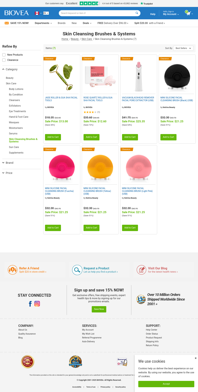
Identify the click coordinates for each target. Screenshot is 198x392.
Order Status (152, 334)
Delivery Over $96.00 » (112, 23)
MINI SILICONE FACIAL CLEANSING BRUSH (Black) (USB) (176, 99)
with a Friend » (149, 23)
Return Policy (152, 345)
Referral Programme (91, 337)
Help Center (151, 330)
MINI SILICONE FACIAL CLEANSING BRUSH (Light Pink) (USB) (137, 191)
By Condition (16, 94)
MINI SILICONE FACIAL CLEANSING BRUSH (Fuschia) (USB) (59, 191)
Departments (43, 23)
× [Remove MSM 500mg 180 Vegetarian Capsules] (196, 358)
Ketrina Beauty (169, 107)
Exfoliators (15, 105)
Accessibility (76, 387)
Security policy (120, 387)
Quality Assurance (27, 334)
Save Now (99, 309)
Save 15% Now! (17, 23)
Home (65, 39)
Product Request (154, 337)
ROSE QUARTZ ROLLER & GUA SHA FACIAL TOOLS (98, 99)
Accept (166, 384)
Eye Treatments (17, 111)
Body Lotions (16, 89)
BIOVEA (50, 107)
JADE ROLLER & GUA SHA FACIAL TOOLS (61, 99)
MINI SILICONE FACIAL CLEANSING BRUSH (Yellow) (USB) (97, 191)
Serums (13, 133)
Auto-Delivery (88, 341)
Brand (7, 162)
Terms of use (90, 387)
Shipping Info (152, 341)
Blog (20, 337)
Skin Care (87, 39)
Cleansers (14, 100)
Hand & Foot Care (18, 116)
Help (152, 14)
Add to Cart (53, 137)
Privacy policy (105, 387)
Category (9, 69)
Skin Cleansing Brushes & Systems (23, 140)
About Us (22, 330)
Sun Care (14, 147)
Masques (14, 122)
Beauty (75, 39)
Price (7, 173)
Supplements (16, 152)
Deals (87, 23)
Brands (62, 23)
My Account (88, 330)
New (74, 23)
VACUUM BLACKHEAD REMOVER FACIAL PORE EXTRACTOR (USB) (138, 99)
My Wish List (88, 334)
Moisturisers (16, 127)
